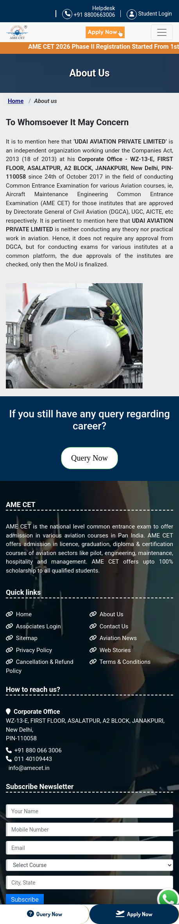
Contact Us (109, 626)
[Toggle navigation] (162, 32)
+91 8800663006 (88, 14)
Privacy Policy (29, 650)
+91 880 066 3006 (34, 750)
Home (15, 101)
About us (45, 101)
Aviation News (113, 638)
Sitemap (22, 638)
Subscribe (25, 899)
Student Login (149, 14)
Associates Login (33, 626)
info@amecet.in (28, 767)
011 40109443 (29, 759)
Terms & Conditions (120, 661)
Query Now (89, 458)
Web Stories (110, 650)
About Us (107, 614)
